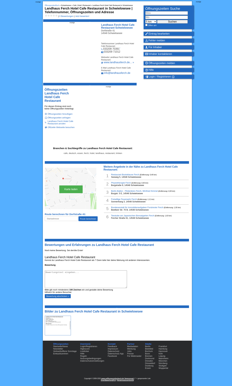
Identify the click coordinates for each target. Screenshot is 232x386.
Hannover (163, 351)
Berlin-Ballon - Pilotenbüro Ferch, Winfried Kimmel (134, 191)
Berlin (147, 346)
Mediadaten (132, 346)
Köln (161, 353)
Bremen (148, 356)
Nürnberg (163, 363)
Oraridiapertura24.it (108, 380)
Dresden (149, 361)
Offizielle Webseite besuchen (61, 127)
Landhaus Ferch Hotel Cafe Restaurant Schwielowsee (118, 26)
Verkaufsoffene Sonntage (65, 351)
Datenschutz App (116, 353)
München (163, 361)
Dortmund (149, 358)
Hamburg (163, 349)
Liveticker (84, 351)
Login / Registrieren (158, 76)
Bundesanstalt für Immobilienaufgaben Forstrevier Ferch (137, 207)
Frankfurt (163, 346)
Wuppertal (163, 368)
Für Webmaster (134, 356)
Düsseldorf (150, 363)
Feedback (112, 346)
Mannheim (163, 358)
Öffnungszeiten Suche (162, 9)
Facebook (112, 356)
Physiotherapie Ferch (121, 183)
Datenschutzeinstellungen (92, 361)
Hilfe (149, 70)
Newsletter (58, 349)
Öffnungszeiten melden (160, 63)
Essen (148, 368)
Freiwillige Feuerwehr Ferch (124, 199)
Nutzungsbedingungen (90, 358)
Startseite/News (60, 346)
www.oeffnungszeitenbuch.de (112, 378)
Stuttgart (162, 365)
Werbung (131, 349)
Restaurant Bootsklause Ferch (125, 174)
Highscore (85, 349)
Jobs (129, 351)
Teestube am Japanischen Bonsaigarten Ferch (132, 215)
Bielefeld (149, 349)
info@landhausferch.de (117, 73)
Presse (130, 353)
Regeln (83, 356)
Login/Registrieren (88, 346)
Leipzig (162, 356)
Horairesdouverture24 (125, 380)
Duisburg (149, 365)
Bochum (149, 351)
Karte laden (71, 189)
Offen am (152, 25)
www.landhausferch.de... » (119, 62)
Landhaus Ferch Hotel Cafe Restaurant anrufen (60, 122)
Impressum (113, 349)
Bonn (147, 353)
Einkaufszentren (60, 353)
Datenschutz (113, 351)
